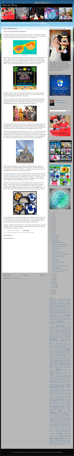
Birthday (64, 310)
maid (64, 381)
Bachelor (51, 309)
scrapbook (66, 414)
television (51, 425)
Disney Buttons (53, 332)
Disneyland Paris (67, 341)
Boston (65, 313)
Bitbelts (31, 131)
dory (70, 343)
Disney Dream (54, 333)
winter (69, 441)
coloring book (55, 324)
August (54, 274)
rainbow (68, 408)
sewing (53, 415)
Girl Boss (57, 358)
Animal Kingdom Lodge (65, 305)
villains (69, 435)
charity (63, 319)
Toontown (57, 428)
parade (51, 399)
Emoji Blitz (69, 346)
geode (65, 357)
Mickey (62, 386)
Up (55, 433)
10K (57, 299)
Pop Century (65, 403)
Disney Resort (62, 335)
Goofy (62, 360)
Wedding (58, 440)
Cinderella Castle (58, 322)
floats (70, 352)
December (54, 235)
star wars (54, 423)
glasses (55, 360)
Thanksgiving (57, 425)
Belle (61, 310)
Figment (54, 352)
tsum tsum (55, 431)
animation (51, 306)
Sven (60, 424)
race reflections (62, 408)
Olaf (59, 393)
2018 (52, 229)
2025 (52, 216)
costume (68, 326)
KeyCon (68, 376)
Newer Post (7, 275)
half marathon (54, 363)
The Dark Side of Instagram (58, 262)
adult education (67, 302)
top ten (68, 428)
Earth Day (54, 346)
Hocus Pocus (52, 369)
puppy (69, 406)
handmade (56, 364)
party (57, 399)
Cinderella (52, 322)
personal (61, 399)
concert (65, 324)
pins (62, 400)
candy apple (52, 318)
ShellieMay (68, 415)
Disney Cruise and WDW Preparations (60, 265)
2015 (52, 289)
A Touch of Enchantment (58, 300)
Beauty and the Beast (55, 310)
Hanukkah (61, 364)
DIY (51, 343)
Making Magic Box (63, 382)
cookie (69, 324)
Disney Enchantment (61, 333)
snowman (62, 420)
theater (61, 425)
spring (64, 421)
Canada (65, 316)
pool (61, 403)
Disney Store (58, 336)
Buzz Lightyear (58, 315)
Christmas (59, 321)
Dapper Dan (59, 329)
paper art (68, 397)
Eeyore (62, 346)
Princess (68, 404)
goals (59, 360)
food (63, 354)
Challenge (56, 319)
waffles (60, 436)
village (65, 435)
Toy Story (56, 430)
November (54, 237)
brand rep (68, 313)
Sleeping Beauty (67, 417)
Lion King (55, 379)
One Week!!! (55, 250)
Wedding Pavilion (66, 440)
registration (52, 411)
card (61, 318)
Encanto (51, 348)
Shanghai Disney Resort (60, 415)
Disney (61, 330)
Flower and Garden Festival (56, 354)
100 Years (54, 299)
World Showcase (55, 444)
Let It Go (69, 378)
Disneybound (68, 338)
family (68, 350)
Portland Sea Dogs (59, 404)
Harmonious (56, 366)
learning (61, 378)
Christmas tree (68, 321)
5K (50, 300)
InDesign (52, 373)
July (53, 275)
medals (63, 384)
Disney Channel (59, 332)
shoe (54, 417)
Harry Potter (62, 366)
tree (70, 430)
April (53, 281)
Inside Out (57, 373)
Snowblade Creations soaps (10, 175)
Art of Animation (68, 306)
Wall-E (64, 436)
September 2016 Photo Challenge (59, 244)
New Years (57, 392)
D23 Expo (52, 329)
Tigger (62, 427)
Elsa (65, 346)
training (63, 430)
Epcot (61, 348)
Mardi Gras (56, 384)
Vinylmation (52, 436)
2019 (52, 227)
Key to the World (61, 376)
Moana (55, 387)
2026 (52, 214)
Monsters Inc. (64, 387)
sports (61, 421)
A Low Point (54, 258)
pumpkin (66, 406)
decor (69, 329)
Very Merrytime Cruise (54, 435)
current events (64, 327)
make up (57, 382)
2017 (52, 231)
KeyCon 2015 (15, 102)
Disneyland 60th (65, 340)
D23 (70, 327)
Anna (55, 306)
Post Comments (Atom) (15, 278)
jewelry (54, 376)
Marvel (60, 384)
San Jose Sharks (62, 412)
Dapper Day (64, 329)
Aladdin (64, 303)
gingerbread (52, 358)
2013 (52, 293)
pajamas (64, 397)
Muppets (62, 389)
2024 (52, 218)
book (63, 313)
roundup (69, 411)
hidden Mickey (67, 367)
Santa (69, 412)
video (62, 435)
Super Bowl (56, 424)
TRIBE (51, 431)
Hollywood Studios (66, 369)
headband (56, 367)
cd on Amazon (14, 60)
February (54, 285)
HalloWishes (68, 363)
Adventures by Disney (54, 303)
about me (68, 300)
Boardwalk (54, 313)
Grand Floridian (67, 360)
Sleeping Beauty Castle (54, 418)
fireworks (58, 352)
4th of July (67, 299)
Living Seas (67, 379)
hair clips (69, 361)
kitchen (58, 378)
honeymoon (52, 371)
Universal (52, 433)
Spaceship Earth (56, 421)
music (69, 389)
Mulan (59, 389)
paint (51, 397)
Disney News (68, 333)
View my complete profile (60, 102)
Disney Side (68, 335)
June (53, 277)
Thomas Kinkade (53, 427)
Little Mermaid (61, 379)
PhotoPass (58, 400)
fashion (55, 351)
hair (65, 361)
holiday (58, 369)
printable (58, 406)
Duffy (65, 344)
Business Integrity (56, 260)
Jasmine (51, 376)
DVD (67, 344)
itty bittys (68, 375)
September (54, 241)
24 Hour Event (62, 299)
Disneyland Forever (60, 341)
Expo (67, 348)
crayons (59, 327)
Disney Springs (52, 336)
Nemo (67, 390)
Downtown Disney (54, 344)
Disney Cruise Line (16, 232)
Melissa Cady (59, 100)
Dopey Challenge (64, 343)
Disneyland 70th (52, 341)
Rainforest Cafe (53, 409)
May (53, 279)
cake (63, 315)
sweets (62, 424)
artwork (51, 307)
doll (54, 343)
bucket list (52, 315)
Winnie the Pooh (63, 441)
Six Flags (57, 417)
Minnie (68, 386)
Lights (51, 379)
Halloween (61, 363)
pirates (64, 400)
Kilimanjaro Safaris (53, 378)
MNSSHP (52, 387)
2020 (52, 225)
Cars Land (64, 318)
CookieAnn (52, 326)
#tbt (51, 299)
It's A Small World (62, 375)
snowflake (57, 420)
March (53, 283)
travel (66, 430)
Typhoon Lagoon (66, 431)
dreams (59, 344)
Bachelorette (55, 309)
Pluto (53, 403)
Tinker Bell (68, 427)
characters (60, 319)
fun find (62, 356)
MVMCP (55, 390)
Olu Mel (62, 393)
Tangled (66, 424)
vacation (23, 232)
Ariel (63, 306)
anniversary (59, 306)
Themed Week (67, 425)
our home (65, 396)
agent (60, 303)
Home (25, 275)
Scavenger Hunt (56, 414)
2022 (52, 222)
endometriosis (56, 348)
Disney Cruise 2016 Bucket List (59, 246)
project (62, 406)
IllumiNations (52, 372)
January (54, 287)
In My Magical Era (66, 372)
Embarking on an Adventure (58, 242)
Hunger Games (62, 371)
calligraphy (62, 316)
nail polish (59, 390)
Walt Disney (67, 436)
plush (51, 403)
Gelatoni (58, 357)
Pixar (58, 402)
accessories (53, 302)
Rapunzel (60, 409)
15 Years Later (55, 263)
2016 (52, 233)
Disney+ (62, 338)
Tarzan (69, 424)
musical (51, 390)
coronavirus (60, 326)
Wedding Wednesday (54, 441)
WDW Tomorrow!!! (56, 248)
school (61, 414)
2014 (52, 291)
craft (56, 327)
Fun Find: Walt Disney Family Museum (60, 269)
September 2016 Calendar (58, 271)
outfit (69, 396)
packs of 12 (34, 136)
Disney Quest (57, 335)
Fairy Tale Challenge (62, 349)
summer (51, 424)
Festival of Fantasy (62, 351)
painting (61, 397)
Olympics (66, 393)
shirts (51, 417)
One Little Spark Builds (60, 394)
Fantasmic (52, 351)
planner (69, 402)
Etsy (64, 348)
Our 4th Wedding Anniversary (58, 252)
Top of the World (62, 428)
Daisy (55, 329)
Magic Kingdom (54, 381)
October (54, 239)
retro (56, 411)
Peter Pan (66, 399)
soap (65, 420)
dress (62, 344)
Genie (62, 357)
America (52, 305)
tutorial (60, 431)
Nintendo (51, 393)
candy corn (57, 318)
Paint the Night (55, 397)
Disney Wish (57, 338)
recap (69, 409)
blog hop (54, 312)
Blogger (60, 452)
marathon (52, 384)
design (57, 330)
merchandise (54, 386)
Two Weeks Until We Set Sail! (58, 256)
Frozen (58, 355)
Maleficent (68, 382)
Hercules (61, 367)
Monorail (59, 387)
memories (67, 384)
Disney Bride (67, 330)
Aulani (54, 307)
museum (65, 389)
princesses (52, 406)
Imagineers (58, 372)
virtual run (56, 436)
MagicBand (60, 381)
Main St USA (68, 381)
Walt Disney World (30, 232)
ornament (61, 396)
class (64, 322)
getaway (69, 357)
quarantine (55, 408)
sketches (62, 417)
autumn (65, 307)
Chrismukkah (52, 321)
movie (55, 389)
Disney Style (64, 336)
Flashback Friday (64, 352)
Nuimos (54, 393)
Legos (64, 378)
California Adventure (54, 316)
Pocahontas (57, 403)
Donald (57, 343)
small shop (61, 418)
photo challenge (53, 400)
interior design (64, 373)
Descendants (52, 330)
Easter (58, 346)
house (57, 371)
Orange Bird (56, 396)
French (54, 355)
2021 (52, 223)
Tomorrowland (52, 428)
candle (69, 316)
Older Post (43, 275)
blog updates (59, 312)
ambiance (69, 303)
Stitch (66, 423)
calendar (67, 315)
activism (59, 302)
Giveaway (62, 358)
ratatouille (64, 409)
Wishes (59, 442)
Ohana (57, 393)
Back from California (56, 267)
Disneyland (53, 340)
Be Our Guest (68, 309)
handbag (51, 364)
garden (53, 357)
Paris (55, 399)
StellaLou (58, 423)
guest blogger (61, 361)
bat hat (63, 309)
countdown (9, 232)
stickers (62, 423)
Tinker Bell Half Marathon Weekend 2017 (61, 254)
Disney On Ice (52, 335)
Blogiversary (65, 312)
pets (70, 399)
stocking (69, 423)
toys (59, 430)
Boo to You (59, 313)
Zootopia (64, 444)
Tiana (59, 427)
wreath (60, 444)
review (60, 411)
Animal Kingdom (57, 305)
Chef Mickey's (68, 319)
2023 (52, 220)
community (61, 324)
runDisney (53, 413)
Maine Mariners (53, 382)
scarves (51, 414)
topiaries (51, 430)
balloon (59, 309)
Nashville (63, 390)
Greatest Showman (54, 361)
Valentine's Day (66, 433)
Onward (66, 394)
